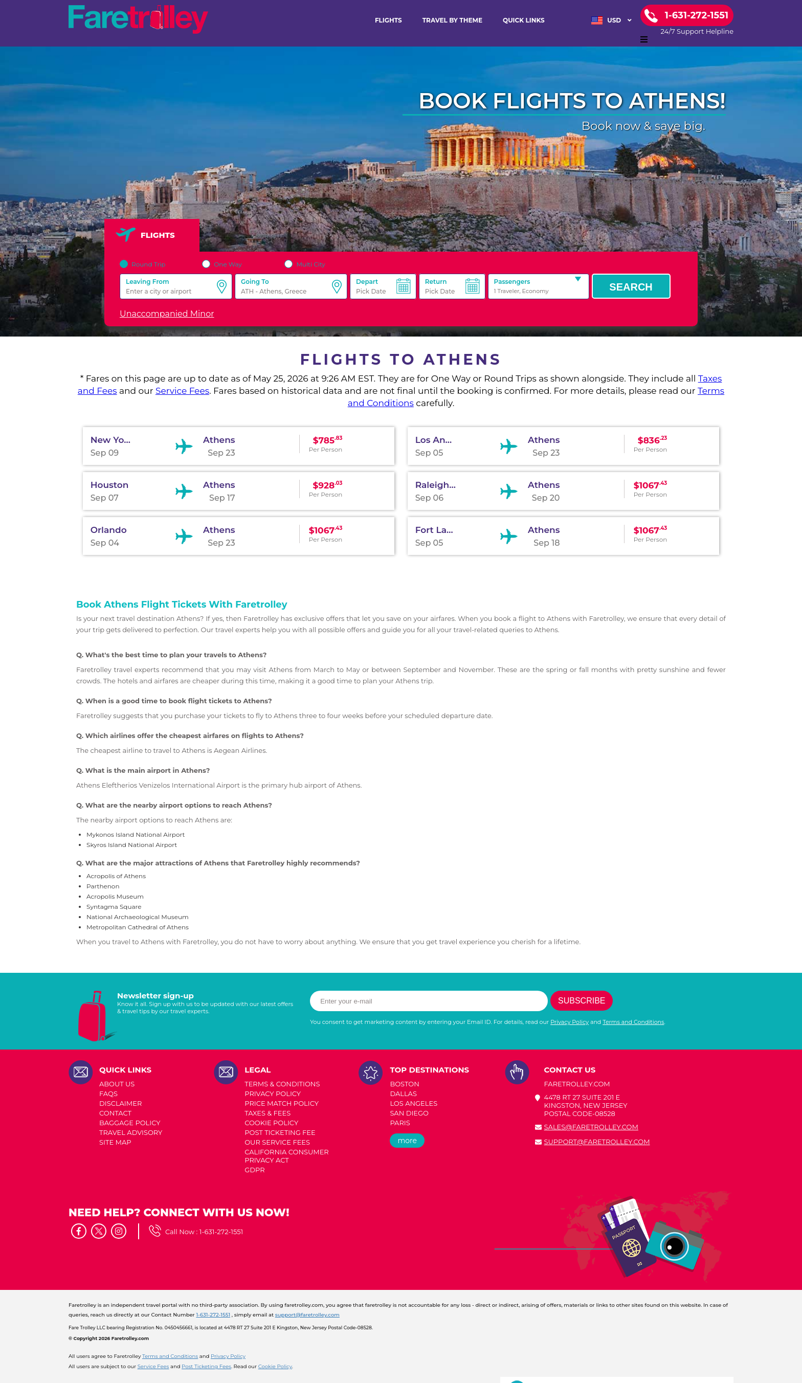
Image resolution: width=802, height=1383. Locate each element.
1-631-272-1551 (221, 1232)
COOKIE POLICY (271, 1123)
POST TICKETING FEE (280, 1132)
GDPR (254, 1170)
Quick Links (524, 20)
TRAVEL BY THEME (452, 20)
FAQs (108, 1093)
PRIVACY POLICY (272, 1093)
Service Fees (182, 391)
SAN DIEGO (409, 1113)
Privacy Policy (569, 1021)
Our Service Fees (277, 1142)
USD (611, 20)
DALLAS (403, 1093)
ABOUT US (117, 1084)
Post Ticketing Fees (206, 1366)
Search (630, 287)
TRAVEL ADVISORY (130, 1132)
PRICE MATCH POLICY (281, 1103)
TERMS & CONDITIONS (282, 1084)
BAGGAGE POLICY (129, 1123)
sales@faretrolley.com (591, 1127)
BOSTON (404, 1084)
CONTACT (115, 1113)
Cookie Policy (275, 1366)
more (407, 1140)
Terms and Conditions (633, 1021)
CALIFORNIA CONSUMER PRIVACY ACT (286, 1156)
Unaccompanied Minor (167, 314)
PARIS (400, 1123)
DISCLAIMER (120, 1103)
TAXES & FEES (267, 1113)
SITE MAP (115, 1142)
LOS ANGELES (413, 1103)
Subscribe (581, 1000)
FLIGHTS (388, 20)
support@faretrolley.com (597, 1141)
